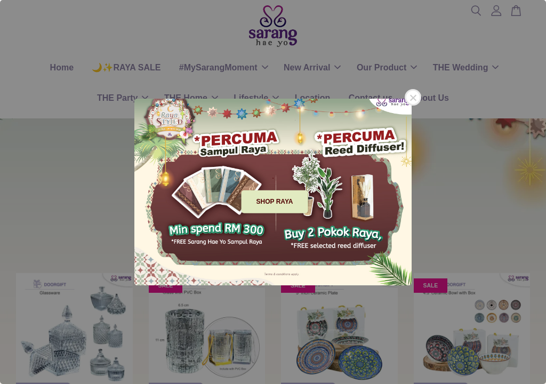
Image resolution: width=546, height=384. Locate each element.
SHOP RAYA (274, 201)
